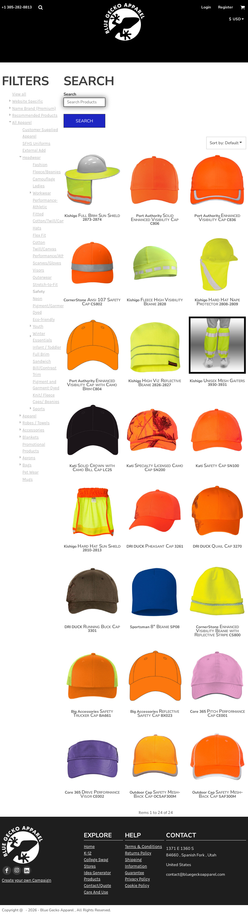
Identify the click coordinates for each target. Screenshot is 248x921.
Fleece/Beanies (47, 172)
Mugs (27, 479)
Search (70, 94)
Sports (39, 408)
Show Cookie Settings (124, 918)
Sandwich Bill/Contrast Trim (44, 368)
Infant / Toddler (47, 347)
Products (92, 879)
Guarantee (134, 872)
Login (206, 7)
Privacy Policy (137, 879)
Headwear (31, 157)
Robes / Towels (36, 423)
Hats (37, 228)
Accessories (33, 430)
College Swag (96, 859)
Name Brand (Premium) (34, 108)
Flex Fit (39, 235)
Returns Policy (138, 853)
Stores (90, 866)
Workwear (42, 193)
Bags (26, 465)
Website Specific (27, 101)
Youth (38, 326)
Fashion (40, 164)
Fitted (38, 214)
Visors (38, 270)
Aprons (29, 458)
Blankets (30, 437)
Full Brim (41, 354)
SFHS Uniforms (36, 143)
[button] (40, 7)
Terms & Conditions (143, 846)
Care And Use (96, 892)
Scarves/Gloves (47, 263)
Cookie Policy (137, 885)
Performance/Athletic (52, 256)
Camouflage (44, 179)
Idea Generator (97, 872)
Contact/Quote (97, 885)
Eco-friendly (44, 319)
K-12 (87, 853)
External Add (34, 150)
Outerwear (42, 277)
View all (19, 94)
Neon (37, 298)
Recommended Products (34, 115)
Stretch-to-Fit (45, 284)
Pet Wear (30, 472)
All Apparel (22, 122)
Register (225, 7)
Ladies (39, 186)
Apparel (29, 416)
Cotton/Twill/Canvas (51, 221)
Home (89, 846)
